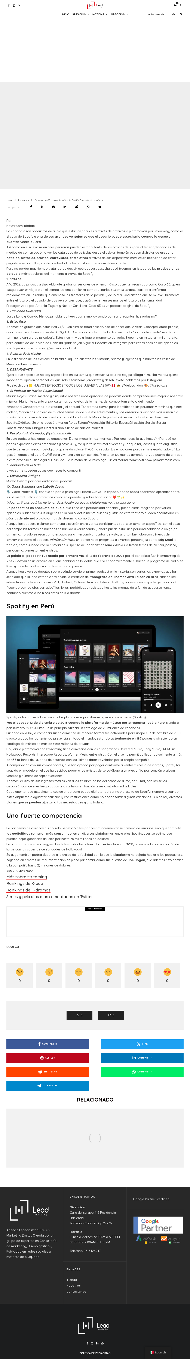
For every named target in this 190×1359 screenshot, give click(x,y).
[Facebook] (8, 5)
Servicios (79, 14)
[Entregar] (76, 207)
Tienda (72, 1259)
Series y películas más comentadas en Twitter (39, 892)
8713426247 (92, 1230)
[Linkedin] (97, 1323)
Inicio (65, 14)
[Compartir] (31, 207)
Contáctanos (76, 1271)
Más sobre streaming (22, 876)
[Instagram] (13, 5)
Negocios (118, 14)
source (11, 940)
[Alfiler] (53, 207)
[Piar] (42, 207)
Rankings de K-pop (20, 881)
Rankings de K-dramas (23, 887)
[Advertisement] (95, 50)
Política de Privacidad (95, 1332)
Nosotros (74, 1265)
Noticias (98, 14)
